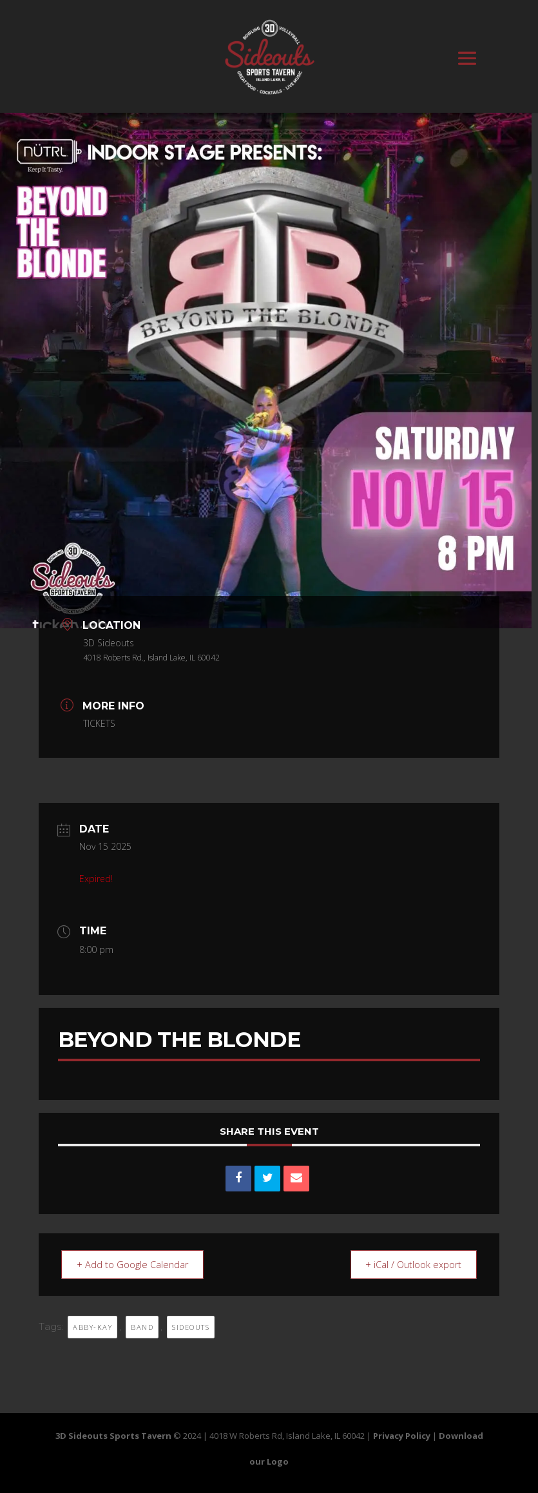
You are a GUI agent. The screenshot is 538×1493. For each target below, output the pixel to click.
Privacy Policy (401, 1435)
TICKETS (99, 723)
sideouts (190, 1326)
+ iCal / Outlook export (409, 1263)
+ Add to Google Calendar (136, 1263)
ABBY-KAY (92, 1326)
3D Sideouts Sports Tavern (113, 1435)
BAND (142, 1326)
